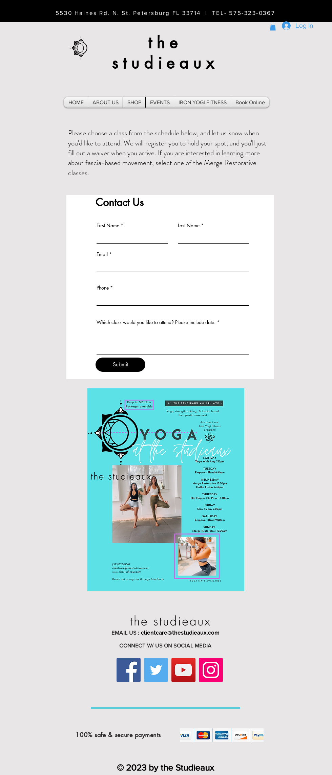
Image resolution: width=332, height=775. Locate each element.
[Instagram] (211, 670)
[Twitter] (156, 670)
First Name (108, 225)
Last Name (189, 225)
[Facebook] (129, 670)
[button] (273, 27)
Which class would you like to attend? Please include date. (156, 322)
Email (102, 254)
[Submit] (120, 365)
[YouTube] (183, 670)
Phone (103, 288)
